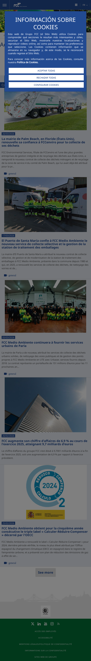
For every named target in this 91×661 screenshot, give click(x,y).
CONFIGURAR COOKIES (46, 84)
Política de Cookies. (27, 62)
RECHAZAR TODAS (46, 77)
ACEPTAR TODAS (46, 70)
